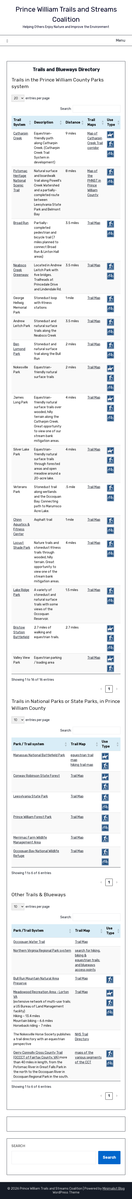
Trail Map (93, 223)
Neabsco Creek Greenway (21, 270)
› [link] (116, 689)
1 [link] (109, 689)
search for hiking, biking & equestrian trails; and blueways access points (87, 960)
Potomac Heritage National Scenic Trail (20, 180)
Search (18, 1146)
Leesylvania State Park (30, 796)
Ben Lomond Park (19, 349)
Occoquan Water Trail (29, 942)
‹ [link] (101, 689)
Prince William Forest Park (32, 817)
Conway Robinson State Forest (36, 776)
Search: (66, 109)
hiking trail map (82, 765)
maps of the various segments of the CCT (88, 1057)
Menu (120, 40)
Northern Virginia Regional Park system (42, 951)
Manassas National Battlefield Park (39, 755)
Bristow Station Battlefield (21, 632)
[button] (29, 122)
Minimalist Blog (114, 1189)
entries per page (38, 98)
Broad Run (21, 223)
